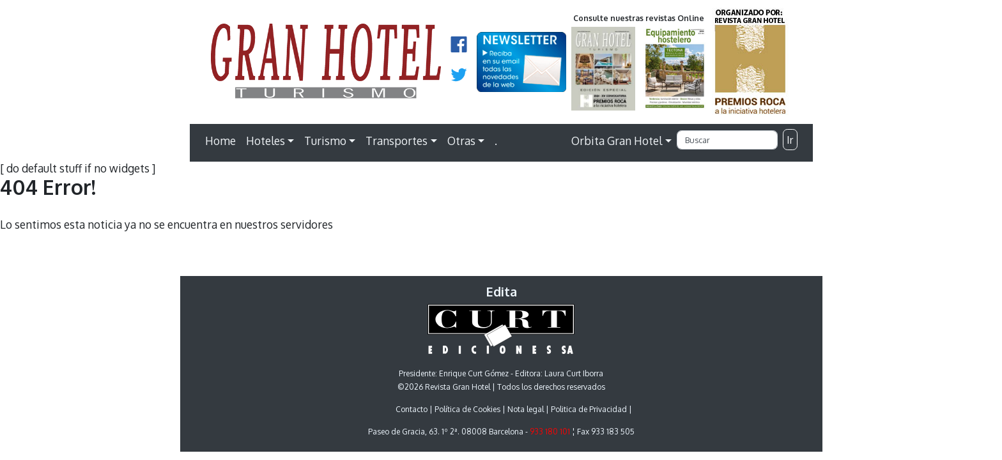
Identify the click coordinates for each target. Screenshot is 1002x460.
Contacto (412, 409)
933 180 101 (550, 431)
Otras (461, 141)
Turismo (325, 141)
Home (220, 141)
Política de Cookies (467, 409)
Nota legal (525, 409)
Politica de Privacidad (589, 409)
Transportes (397, 141)
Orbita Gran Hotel (616, 141)
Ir (790, 140)
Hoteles (265, 141)
